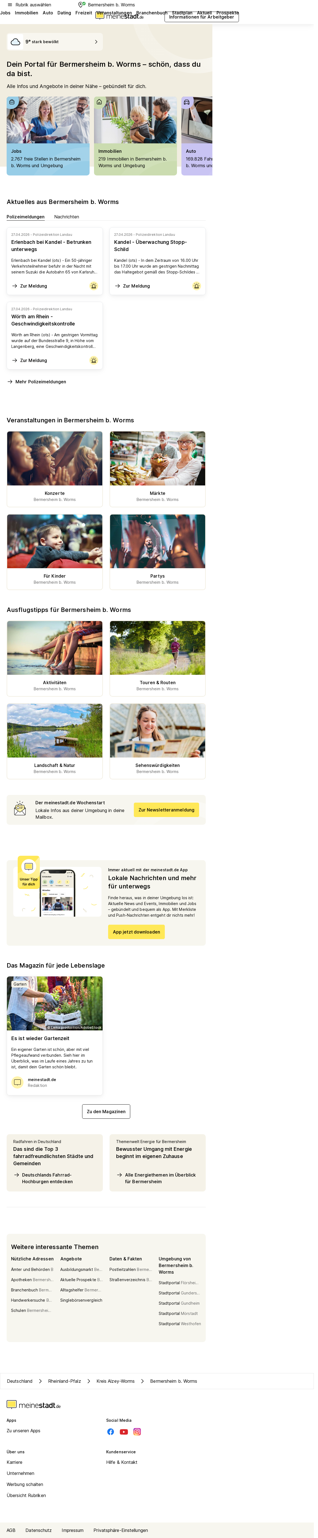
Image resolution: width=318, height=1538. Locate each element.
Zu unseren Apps (24, 1430)
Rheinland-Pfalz (59, 1381)
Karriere (14, 1462)
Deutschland (20, 1381)
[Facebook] (110, 1431)
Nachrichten (67, 217)
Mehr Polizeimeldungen (36, 381)
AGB (11, 1530)
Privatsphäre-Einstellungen (120, 1530)
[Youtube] (123, 1431)
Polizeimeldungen (26, 217)
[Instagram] (137, 1431)
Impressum (73, 1530)
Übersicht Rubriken (26, 1495)
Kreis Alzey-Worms (110, 1381)
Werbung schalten (25, 1484)
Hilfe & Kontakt (122, 1462)
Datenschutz (38, 1530)
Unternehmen (20, 1473)
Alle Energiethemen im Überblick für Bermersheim (156, 1178)
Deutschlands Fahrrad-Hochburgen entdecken (43, 1178)
